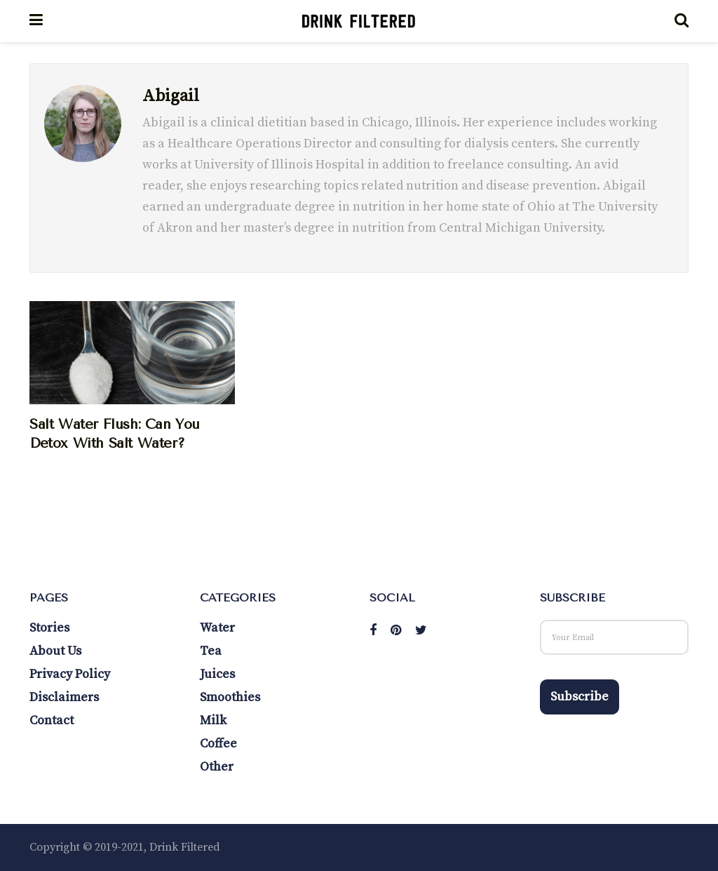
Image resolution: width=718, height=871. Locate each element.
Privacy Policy (69, 674)
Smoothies (230, 697)
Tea (211, 651)
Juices (217, 674)
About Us (55, 651)
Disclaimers (64, 697)
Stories (49, 628)
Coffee (218, 744)
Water (217, 628)
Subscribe (579, 697)
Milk (213, 720)
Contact (51, 720)
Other (216, 767)
